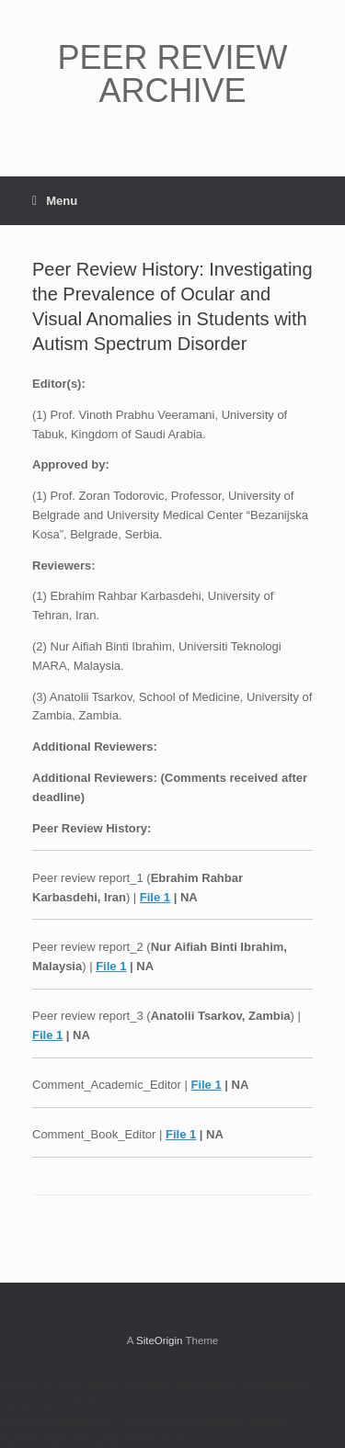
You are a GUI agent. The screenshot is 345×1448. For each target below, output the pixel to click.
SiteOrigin (159, 1340)
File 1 (155, 897)
